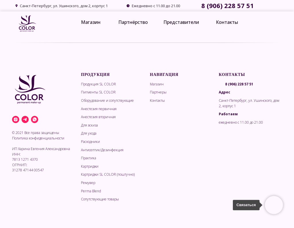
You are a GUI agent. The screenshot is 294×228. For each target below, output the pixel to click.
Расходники (90, 141)
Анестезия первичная (99, 108)
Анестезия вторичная (98, 116)
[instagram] (15, 119)
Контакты (227, 22)
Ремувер (88, 182)
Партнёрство (133, 22)
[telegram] (25, 119)
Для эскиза (89, 125)
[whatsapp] (34, 119)
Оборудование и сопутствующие (107, 100)
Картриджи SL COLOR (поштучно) (108, 174)
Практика (88, 158)
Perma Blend (91, 191)
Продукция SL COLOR (98, 84)
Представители (181, 22)
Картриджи (89, 166)
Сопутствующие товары (100, 199)
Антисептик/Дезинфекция (102, 149)
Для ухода (88, 133)
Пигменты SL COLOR (98, 92)
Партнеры (158, 92)
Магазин (90, 22)
